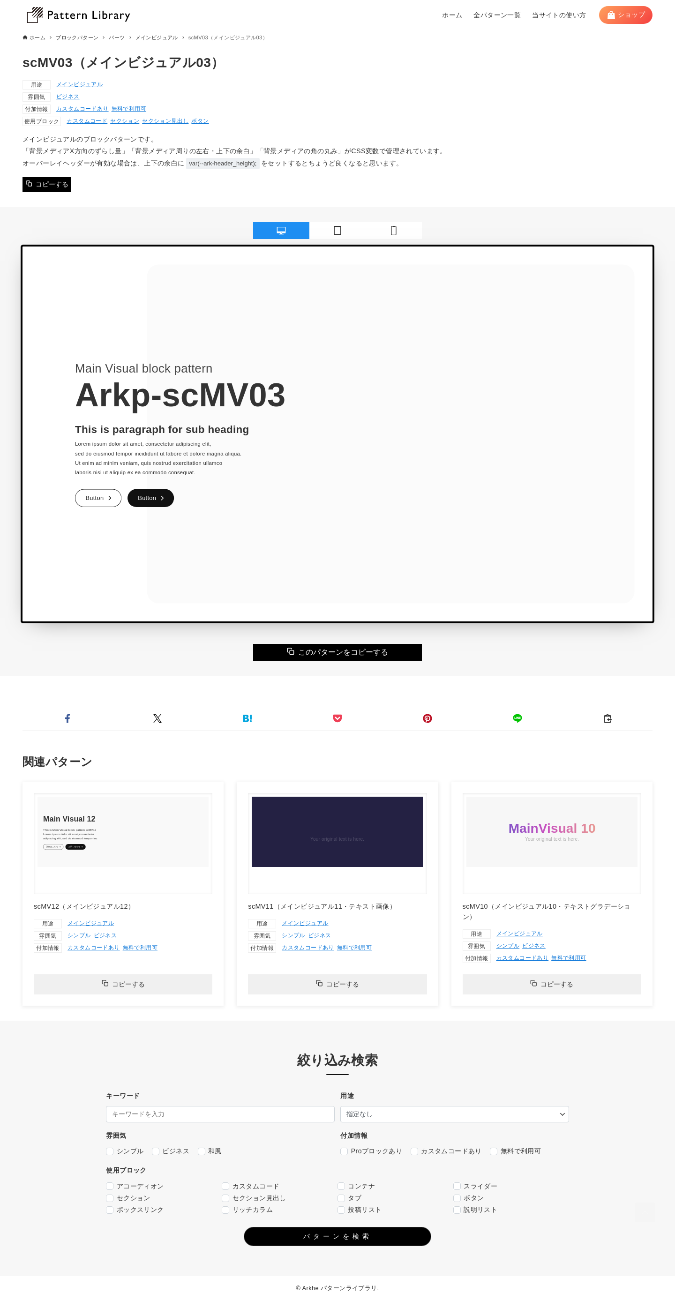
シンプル (79, 935)
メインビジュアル (79, 84)
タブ (349, 1198)
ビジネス (68, 96)
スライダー (475, 1186)
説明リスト (475, 1210)
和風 (210, 1151)
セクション (124, 121)
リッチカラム (247, 1210)
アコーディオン (135, 1186)
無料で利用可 (129, 109)
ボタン (200, 121)
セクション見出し (165, 121)
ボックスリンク (135, 1210)
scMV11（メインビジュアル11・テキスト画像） (322, 906)
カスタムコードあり (82, 109)
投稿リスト (360, 1210)
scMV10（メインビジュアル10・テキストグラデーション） (547, 911)
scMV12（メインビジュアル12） (84, 906)
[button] (67, 718)
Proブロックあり (371, 1151)
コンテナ (356, 1186)
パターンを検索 (337, 1236)
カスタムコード (87, 121)
